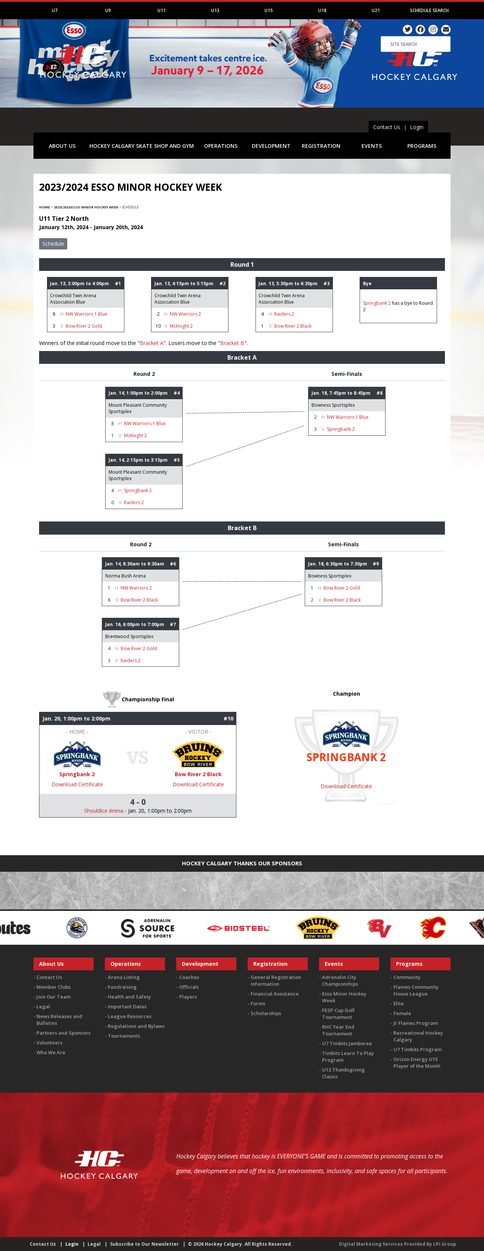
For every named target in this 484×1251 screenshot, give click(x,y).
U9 (108, 10)
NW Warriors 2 (185, 314)
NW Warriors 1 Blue (86, 314)
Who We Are (50, 1052)
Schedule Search (429, 10)
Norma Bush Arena (125, 576)
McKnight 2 (181, 326)
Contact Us (386, 127)
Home (44, 207)
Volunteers (49, 1042)
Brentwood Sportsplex (129, 636)
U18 (322, 10)
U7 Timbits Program (417, 1049)
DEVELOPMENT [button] (271, 145)
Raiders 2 (284, 314)
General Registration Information (276, 980)
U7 (54, 10)
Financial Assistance (275, 993)
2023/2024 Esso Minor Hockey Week (86, 207)
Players (188, 996)
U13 (215, 10)
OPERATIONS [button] (220, 145)
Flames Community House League (416, 990)
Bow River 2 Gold (84, 326)
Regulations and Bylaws (136, 1026)
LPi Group (444, 1244)
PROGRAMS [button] (421, 145)
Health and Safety (129, 996)
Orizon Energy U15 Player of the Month (416, 1062)
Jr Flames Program (415, 1023)
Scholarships (266, 1013)
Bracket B (232, 343)
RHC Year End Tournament (338, 1030)
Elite (398, 1003)
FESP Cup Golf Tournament (338, 1013)
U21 (376, 10)
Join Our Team (53, 996)
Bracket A (151, 343)
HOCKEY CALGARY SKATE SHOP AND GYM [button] (141, 145)
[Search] (416, 44)
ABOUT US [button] (62, 145)
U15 (269, 10)
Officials (189, 986)
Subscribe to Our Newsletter (144, 1244)
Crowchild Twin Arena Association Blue (73, 298)
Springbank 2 (377, 303)
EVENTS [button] (371, 145)
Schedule (53, 243)
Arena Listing (124, 977)
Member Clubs (53, 986)
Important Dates (127, 1006)
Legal (43, 1006)
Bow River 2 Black (293, 326)
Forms (258, 1003)
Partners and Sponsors (63, 1032)
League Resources (129, 1016)
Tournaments (124, 1035)
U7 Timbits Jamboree (347, 1043)
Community (406, 977)
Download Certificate (77, 784)
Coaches (189, 977)
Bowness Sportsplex (333, 405)
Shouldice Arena (103, 810)
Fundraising (122, 986)
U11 (161, 10)
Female (402, 1013)
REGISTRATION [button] (321, 145)
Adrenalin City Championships (340, 980)
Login (417, 127)
